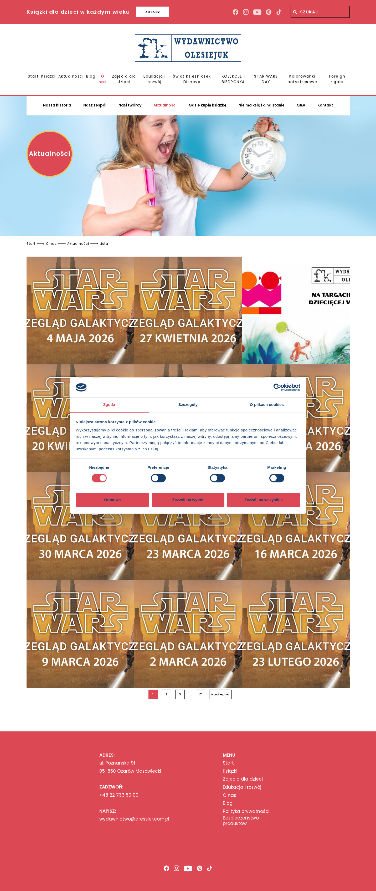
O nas (103, 79)
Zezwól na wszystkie (263, 500)
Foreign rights (337, 79)
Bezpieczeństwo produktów (241, 820)
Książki (48, 76)
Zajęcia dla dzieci (124, 79)
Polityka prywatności (246, 811)
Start (33, 76)
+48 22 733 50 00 (118, 795)
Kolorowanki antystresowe (302, 79)
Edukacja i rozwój (154, 79)
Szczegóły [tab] (188, 405)
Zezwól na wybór (188, 500)
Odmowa (112, 500)
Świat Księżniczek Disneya (192, 79)
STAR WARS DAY (266, 79)
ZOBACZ (152, 12)
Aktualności (71, 76)
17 (200, 694)
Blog (90, 76)
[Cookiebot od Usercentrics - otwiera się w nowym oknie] (277, 387)
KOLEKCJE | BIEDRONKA (233, 79)
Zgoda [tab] (109, 405)
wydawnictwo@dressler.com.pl (134, 819)
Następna (220, 694)
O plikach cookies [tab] (267, 405)
